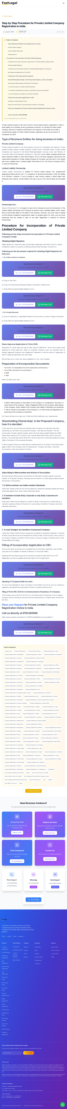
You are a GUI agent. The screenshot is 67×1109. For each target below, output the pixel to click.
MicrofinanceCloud (17, 950)
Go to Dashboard (17, 861)
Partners (26, 957)
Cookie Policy (54, 953)
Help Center (38, 947)
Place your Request (13, 604)
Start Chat (33, 887)
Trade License (5, 1009)
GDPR (52, 957)
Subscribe (28, 1052)
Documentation (38, 957)
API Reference (38, 960)
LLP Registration (6, 952)
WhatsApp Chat (44, 197)
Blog (36, 950)
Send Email (55, 887)
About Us (26, 947)
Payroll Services (6, 1029)
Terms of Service (55, 950)
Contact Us (37, 963)
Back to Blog (7, 16)
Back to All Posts (33, 791)
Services (37, 953)
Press (25, 953)
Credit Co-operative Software (15, 955)
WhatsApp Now (50, 859)
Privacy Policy (54, 947)
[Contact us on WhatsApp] (62, 1104)
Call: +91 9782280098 (24, 197)
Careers (26, 950)
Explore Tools (17, 832)
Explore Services (50, 833)
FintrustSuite (16, 946)
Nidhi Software (16, 960)
